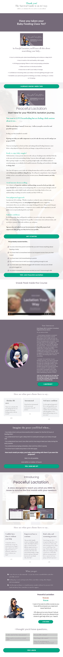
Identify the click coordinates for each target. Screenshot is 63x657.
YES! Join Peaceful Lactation (31, 275)
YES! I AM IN (31, 650)
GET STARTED (31, 236)
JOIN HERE (45, 622)
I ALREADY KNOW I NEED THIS (31, 86)
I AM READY (47, 384)
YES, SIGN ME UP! (31, 466)
